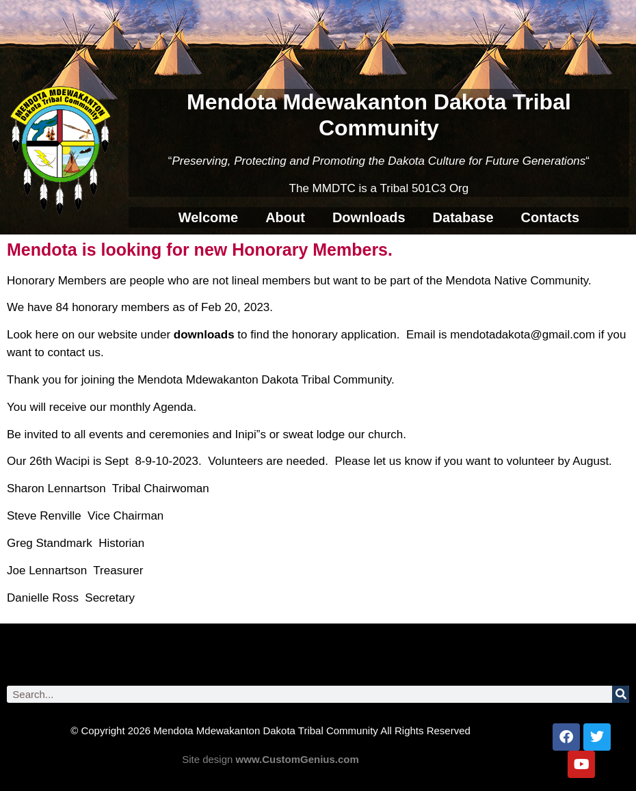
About (285, 217)
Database (463, 217)
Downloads (369, 217)
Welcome (208, 217)
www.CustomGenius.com (297, 759)
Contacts (550, 217)
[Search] (620, 694)
